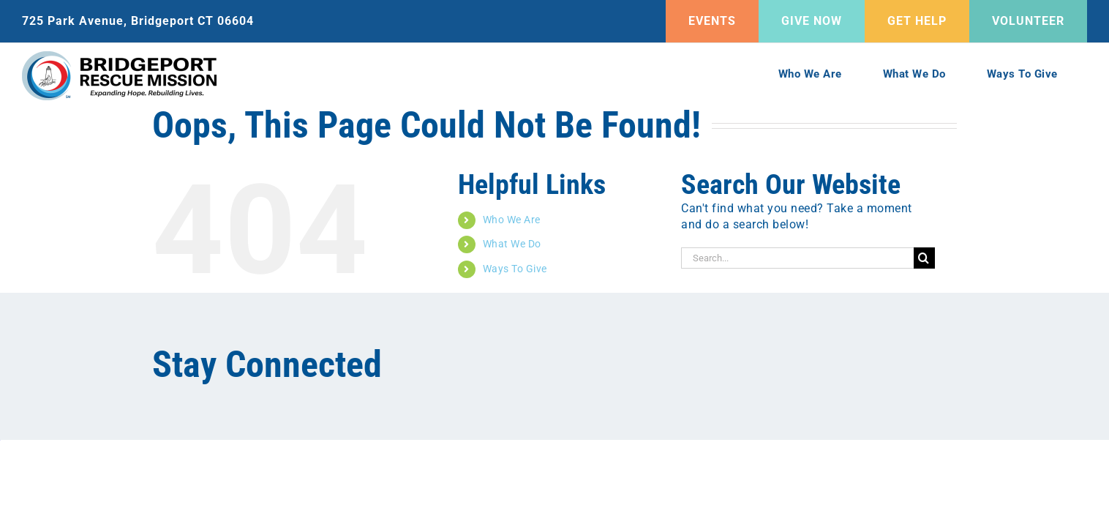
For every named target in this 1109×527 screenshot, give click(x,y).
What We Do (512, 244)
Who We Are (512, 219)
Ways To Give (515, 268)
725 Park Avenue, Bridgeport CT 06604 (138, 21)
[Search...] (797, 258)
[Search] (924, 258)
